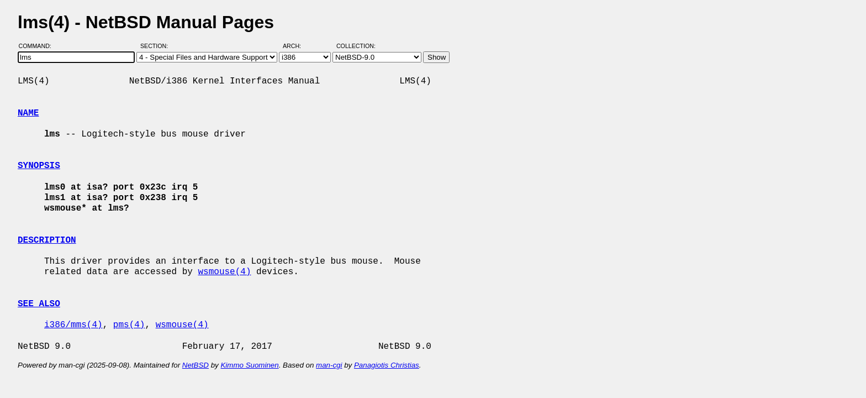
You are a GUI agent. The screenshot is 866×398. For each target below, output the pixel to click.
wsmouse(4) (224, 272)
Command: (38, 46)
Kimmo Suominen (249, 365)
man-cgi (329, 365)
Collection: (356, 46)
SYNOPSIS (39, 166)
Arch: (297, 46)
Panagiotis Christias (386, 365)
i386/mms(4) (73, 325)
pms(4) (129, 325)
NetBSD (195, 365)
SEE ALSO (39, 304)
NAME (28, 113)
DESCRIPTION (47, 240)
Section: (156, 46)
